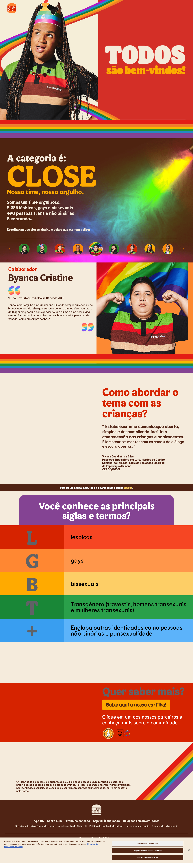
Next (183, 249)
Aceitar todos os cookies (147, 857)
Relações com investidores (141, 820)
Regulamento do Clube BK (72, 825)
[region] (96, 850)
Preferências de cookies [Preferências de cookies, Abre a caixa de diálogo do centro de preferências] (148, 843)
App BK (39, 820)
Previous (9, 249)
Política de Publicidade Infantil (106, 825)
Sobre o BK (54, 820)
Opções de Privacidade (165, 825)
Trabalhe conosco (77, 820)
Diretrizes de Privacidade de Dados (35, 825)
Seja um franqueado (106, 820)
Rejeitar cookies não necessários (148, 850)
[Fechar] (189, 850)
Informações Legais (138, 825)
